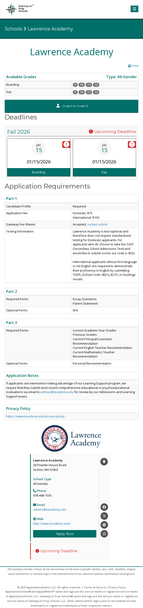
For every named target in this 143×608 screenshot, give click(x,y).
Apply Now (65, 534)
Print (133, 66)
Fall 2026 (18, 132)
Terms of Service (94, 587)
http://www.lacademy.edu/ (52, 523)
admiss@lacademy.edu (56, 392)
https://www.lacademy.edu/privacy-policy (35, 416)
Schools (13, 29)
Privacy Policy (117, 587)
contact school (97, 224)
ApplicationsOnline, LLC (41, 587)
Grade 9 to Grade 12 (72, 106)
